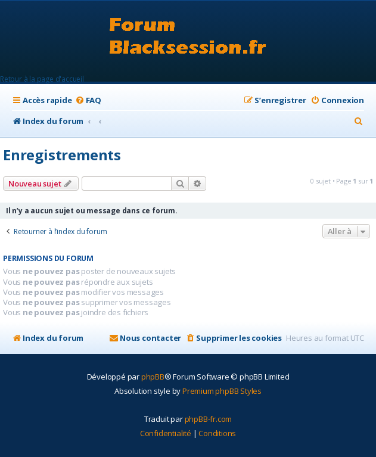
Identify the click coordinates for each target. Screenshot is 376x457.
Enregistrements (62, 154)
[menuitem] (88, 100)
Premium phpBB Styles (222, 391)
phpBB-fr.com (208, 419)
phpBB (152, 376)
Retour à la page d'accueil (42, 79)
